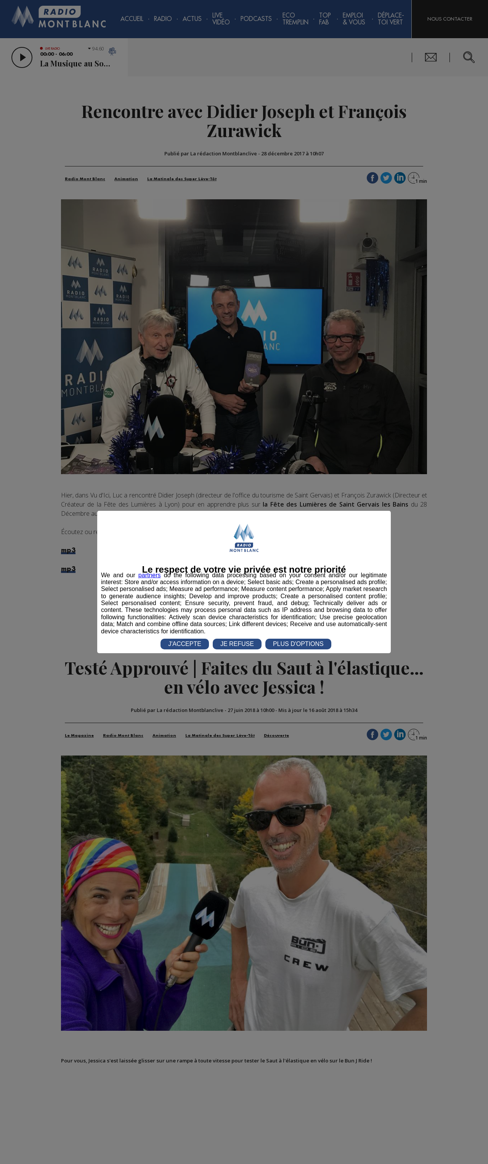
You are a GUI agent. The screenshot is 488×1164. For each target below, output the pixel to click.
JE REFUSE (237, 644)
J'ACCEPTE (184, 644)
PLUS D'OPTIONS (298, 644)
